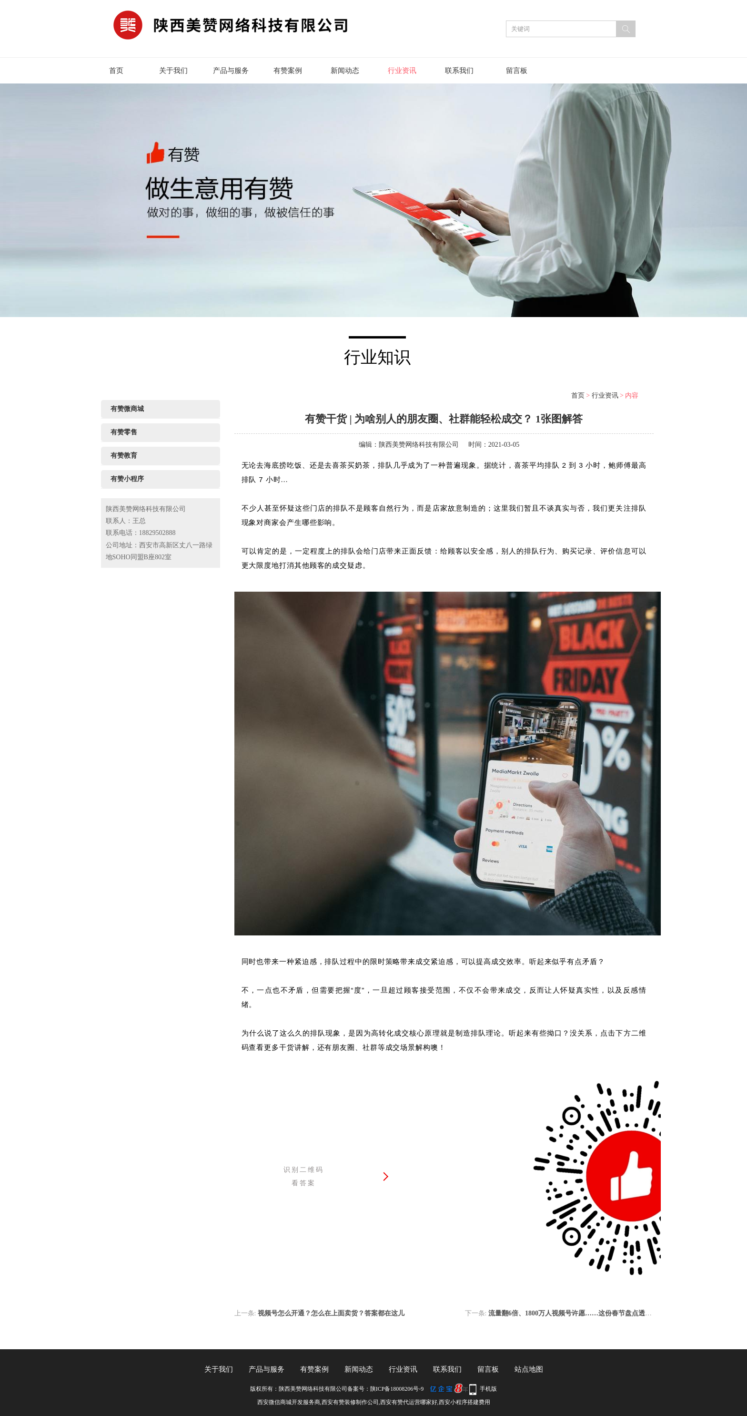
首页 (116, 70)
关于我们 (173, 70)
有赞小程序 (127, 478)
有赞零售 (124, 432)
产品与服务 (231, 70)
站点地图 (529, 1369)
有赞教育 (124, 455)
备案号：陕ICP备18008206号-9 (385, 1388)
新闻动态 (345, 70)
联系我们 (459, 70)
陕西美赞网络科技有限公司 (419, 444)
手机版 (488, 1388)
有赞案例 (287, 70)
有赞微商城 (127, 408)
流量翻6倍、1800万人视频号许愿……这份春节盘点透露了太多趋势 (586, 1313)
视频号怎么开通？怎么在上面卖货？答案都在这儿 (331, 1313)
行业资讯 (402, 70)
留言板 (516, 70)
